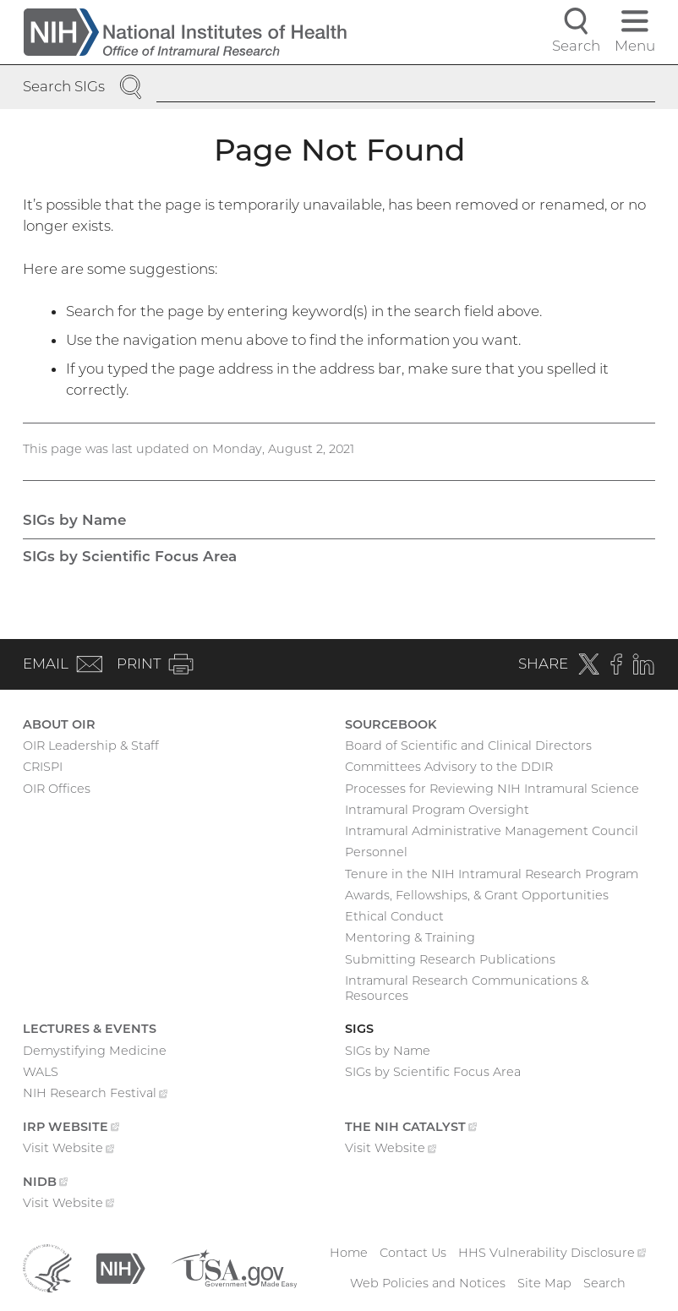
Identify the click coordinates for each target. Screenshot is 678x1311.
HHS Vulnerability (552, 1252)
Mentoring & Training (410, 937)
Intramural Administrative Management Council (491, 830)
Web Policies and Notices (428, 1283)
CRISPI (43, 766)
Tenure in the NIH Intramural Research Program (491, 874)
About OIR (59, 724)
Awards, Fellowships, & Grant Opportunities (477, 895)
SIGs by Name (74, 519)
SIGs (359, 1028)
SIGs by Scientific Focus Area (130, 556)
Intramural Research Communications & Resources (466, 988)
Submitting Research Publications (450, 959)
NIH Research (95, 1094)
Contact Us (413, 1252)
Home (349, 1252)
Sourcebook (391, 724)
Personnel (376, 852)
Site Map (544, 1283)
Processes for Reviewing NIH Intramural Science (492, 788)
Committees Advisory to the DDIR (449, 766)
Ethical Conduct (394, 916)
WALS (40, 1071)
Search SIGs (64, 86)
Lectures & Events (89, 1028)
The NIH (411, 1128)
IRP (71, 1128)
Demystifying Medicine (95, 1050)
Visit (68, 1149)
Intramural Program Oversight (437, 809)
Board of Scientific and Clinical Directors (468, 745)
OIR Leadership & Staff (91, 745)
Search (604, 1283)
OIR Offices (56, 788)
